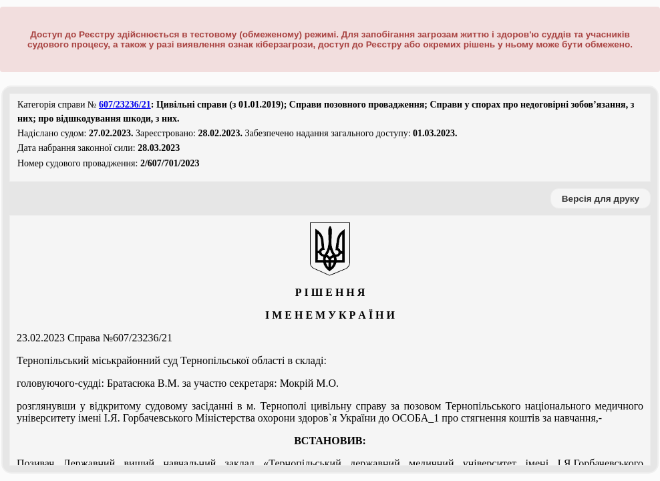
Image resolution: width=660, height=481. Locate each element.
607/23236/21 (125, 105)
